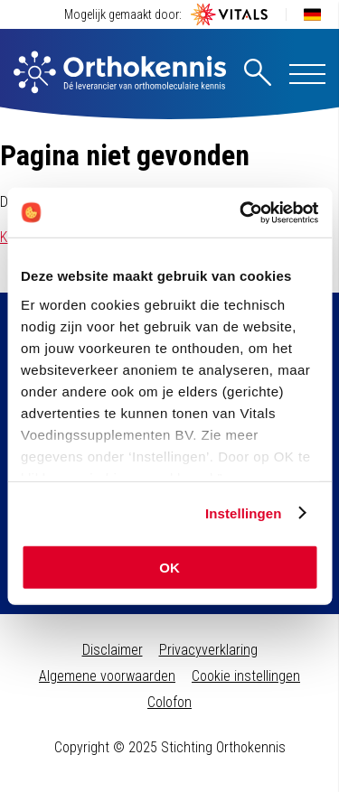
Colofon (169, 702)
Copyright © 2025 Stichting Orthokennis (170, 747)
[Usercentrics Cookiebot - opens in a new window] (241, 212)
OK (169, 567)
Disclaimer (112, 649)
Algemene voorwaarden (107, 676)
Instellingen (243, 512)
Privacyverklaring (208, 649)
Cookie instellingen (246, 676)
